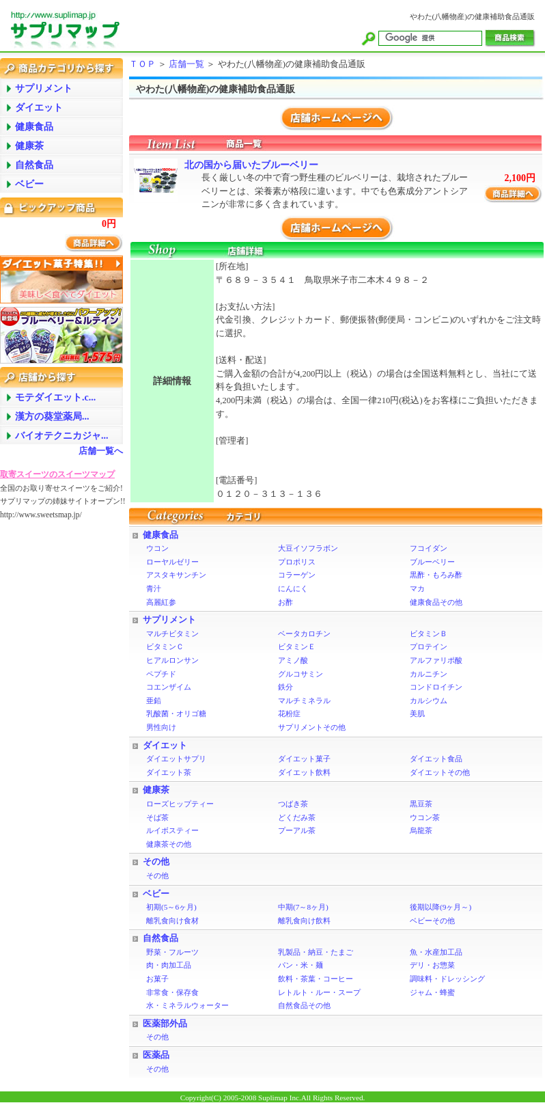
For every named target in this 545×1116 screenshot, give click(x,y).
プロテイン (428, 646)
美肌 (417, 713)
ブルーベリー (432, 562)
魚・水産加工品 (436, 952)
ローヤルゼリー (172, 562)
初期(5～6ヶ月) (171, 907)
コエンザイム (168, 687)
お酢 (285, 602)
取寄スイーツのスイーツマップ (57, 474)
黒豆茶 (421, 804)
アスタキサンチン (176, 575)
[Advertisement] (54, 737)
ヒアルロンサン (172, 660)
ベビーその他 (432, 920)
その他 (156, 862)
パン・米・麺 (300, 965)
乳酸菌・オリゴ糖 (176, 713)
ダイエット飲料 (304, 772)
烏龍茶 (421, 830)
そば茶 (157, 817)
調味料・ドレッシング (447, 979)
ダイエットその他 (440, 772)
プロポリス (297, 562)
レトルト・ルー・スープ (319, 992)
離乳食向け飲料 (304, 920)
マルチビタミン (172, 633)
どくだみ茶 (297, 817)
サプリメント (169, 620)
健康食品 (160, 535)
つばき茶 (293, 804)
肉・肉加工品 (168, 965)
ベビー (156, 894)
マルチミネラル (304, 700)
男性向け (161, 727)
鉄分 (285, 687)
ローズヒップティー (180, 804)
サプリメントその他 (312, 727)
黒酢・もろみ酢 (436, 575)
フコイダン (428, 548)
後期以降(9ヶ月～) (440, 907)
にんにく (293, 588)
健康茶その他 (168, 844)
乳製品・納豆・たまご (315, 952)
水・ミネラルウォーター (187, 1005)
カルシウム (428, 700)
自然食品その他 (304, 1005)
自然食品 (160, 938)
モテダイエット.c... (55, 397)
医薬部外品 (165, 1024)
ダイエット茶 (168, 772)
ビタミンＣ (165, 646)
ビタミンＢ (428, 633)
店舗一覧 (186, 64)
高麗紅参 (161, 602)
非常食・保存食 (172, 992)
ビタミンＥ (297, 646)
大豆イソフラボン (308, 548)
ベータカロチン (304, 633)
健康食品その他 (436, 602)
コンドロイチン (436, 687)
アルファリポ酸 (436, 660)
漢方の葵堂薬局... (52, 416)
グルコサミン (300, 674)
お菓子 (157, 979)
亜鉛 (153, 700)
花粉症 (289, 713)
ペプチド (161, 674)
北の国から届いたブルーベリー (251, 165)
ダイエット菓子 (304, 758)
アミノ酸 (293, 660)
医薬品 (156, 1055)
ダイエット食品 (436, 758)
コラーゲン (297, 575)
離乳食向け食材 (172, 920)
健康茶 (156, 790)
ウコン (157, 548)
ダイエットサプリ (176, 758)
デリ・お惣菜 (432, 965)
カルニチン (428, 674)
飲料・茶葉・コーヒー (315, 979)
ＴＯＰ (142, 64)
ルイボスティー (172, 830)
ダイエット (165, 745)
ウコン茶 (425, 817)
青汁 (153, 588)
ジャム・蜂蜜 (432, 992)
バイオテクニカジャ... (62, 436)
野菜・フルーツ (172, 952)
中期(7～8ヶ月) (303, 907)
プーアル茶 (297, 830)
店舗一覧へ (101, 451)
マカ (417, 588)
